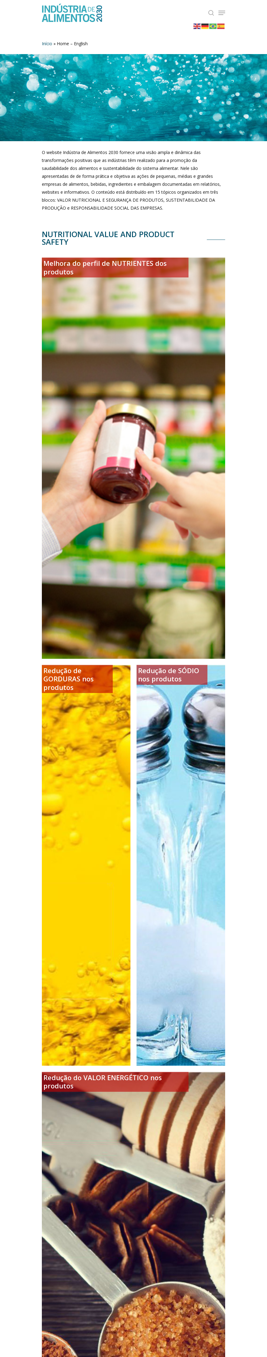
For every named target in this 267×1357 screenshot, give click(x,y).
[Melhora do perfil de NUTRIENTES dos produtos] (133, 458)
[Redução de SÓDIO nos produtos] (181, 865)
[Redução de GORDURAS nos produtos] (86, 865)
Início (47, 43)
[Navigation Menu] (221, 13)
